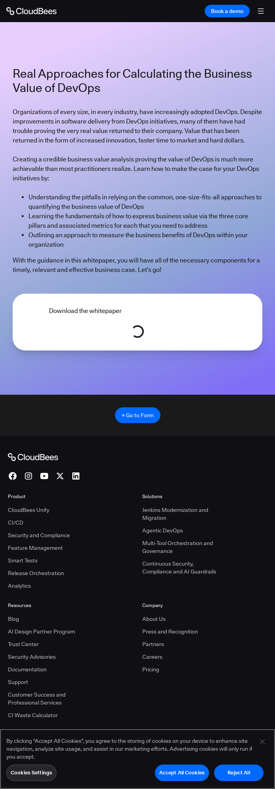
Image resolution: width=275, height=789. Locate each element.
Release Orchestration (36, 573)
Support (18, 682)
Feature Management (35, 548)
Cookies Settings (31, 777)
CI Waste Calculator (33, 715)
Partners (153, 644)
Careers (152, 657)
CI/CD (15, 522)
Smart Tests (23, 560)
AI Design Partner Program (41, 631)
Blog (13, 619)
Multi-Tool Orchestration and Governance (177, 547)
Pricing (150, 669)
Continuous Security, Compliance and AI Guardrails (179, 567)
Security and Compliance (39, 535)
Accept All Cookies (182, 777)
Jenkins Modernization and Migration (175, 514)
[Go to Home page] (31, 11)
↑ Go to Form (138, 415)
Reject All (239, 777)
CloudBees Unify (28, 510)
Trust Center (23, 644)
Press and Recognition (170, 631)
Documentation (27, 669)
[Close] (262, 746)
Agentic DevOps (162, 530)
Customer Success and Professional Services (37, 699)
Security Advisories (32, 657)
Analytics (19, 586)
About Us (154, 619)
